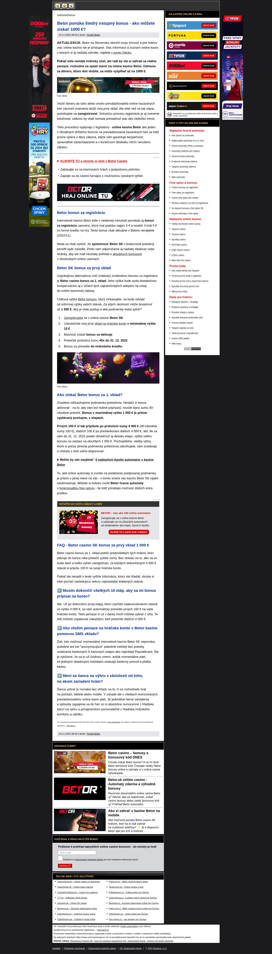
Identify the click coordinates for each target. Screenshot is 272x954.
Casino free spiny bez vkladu (185, 198)
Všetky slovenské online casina (186, 224)
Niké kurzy (176, 343)
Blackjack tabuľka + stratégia (185, 302)
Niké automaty (178, 177)
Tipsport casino (179, 229)
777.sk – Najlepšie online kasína (72, 898)
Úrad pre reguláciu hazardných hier (110, 941)
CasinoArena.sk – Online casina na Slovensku (78, 881)
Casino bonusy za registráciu (185, 187)
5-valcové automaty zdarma (184, 161)
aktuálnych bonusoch (127, 254)
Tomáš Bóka (93, 35)
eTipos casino (178, 255)
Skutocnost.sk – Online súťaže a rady (126, 887)
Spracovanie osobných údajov (102, 948)
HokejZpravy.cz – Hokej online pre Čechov (128, 914)
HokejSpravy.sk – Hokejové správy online (76, 914)
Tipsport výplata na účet (183, 328)
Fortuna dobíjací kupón (182, 323)
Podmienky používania (74, 948)
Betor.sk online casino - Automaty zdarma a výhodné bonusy (131, 784)
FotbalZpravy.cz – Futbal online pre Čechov (129, 892)
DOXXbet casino (179, 244)
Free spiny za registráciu (183, 192)
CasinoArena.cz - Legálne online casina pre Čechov (133, 898)
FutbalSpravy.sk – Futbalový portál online (76, 919)
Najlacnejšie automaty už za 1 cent (188, 140)
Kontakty (56, 948)
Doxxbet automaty (180, 172)
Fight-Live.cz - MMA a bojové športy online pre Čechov (134, 908)
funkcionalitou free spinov (77, 488)
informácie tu (70, 726)
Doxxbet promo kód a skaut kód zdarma (190, 281)
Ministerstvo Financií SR (81, 941)
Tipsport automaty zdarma (184, 166)
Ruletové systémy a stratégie (185, 307)
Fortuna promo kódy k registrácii (186, 276)
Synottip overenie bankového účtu (187, 317)
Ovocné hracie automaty (183, 156)
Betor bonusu (87, 299)
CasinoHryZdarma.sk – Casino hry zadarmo (77, 892)
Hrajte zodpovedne (113, 722)
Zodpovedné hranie (136, 941)
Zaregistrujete (73, 318)
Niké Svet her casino (181, 260)
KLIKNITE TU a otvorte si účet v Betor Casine (93, 161)
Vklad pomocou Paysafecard (185, 333)
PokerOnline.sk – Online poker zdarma (75, 887)
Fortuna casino (178, 234)
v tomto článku (121, 52)
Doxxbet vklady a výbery (183, 312)
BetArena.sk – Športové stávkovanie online (77, 908)
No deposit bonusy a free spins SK (187, 208)
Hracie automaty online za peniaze (187, 146)
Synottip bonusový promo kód (185, 286)
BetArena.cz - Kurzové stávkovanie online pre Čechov (134, 903)
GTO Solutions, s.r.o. (157, 948)
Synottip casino (179, 239)
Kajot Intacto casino (181, 250)
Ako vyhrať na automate (183, 135)
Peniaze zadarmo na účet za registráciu (190, 203)
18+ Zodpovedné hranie (131, 948)
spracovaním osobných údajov (89, 859)
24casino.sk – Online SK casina (72, 903)
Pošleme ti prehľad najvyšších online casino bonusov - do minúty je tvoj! (107, 846)
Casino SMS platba (180, 338)
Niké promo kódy (179, 291)
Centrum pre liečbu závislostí (160, 941)
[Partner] (232, 118)
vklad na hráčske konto (110, 323)
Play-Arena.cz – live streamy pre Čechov (127, 919)
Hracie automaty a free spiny (185, 213)
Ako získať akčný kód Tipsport (185, 270)
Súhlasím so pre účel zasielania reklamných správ (100, 859)
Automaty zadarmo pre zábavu (186, 151)
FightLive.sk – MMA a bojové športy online (128, 881)
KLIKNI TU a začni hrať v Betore (128, 532)
